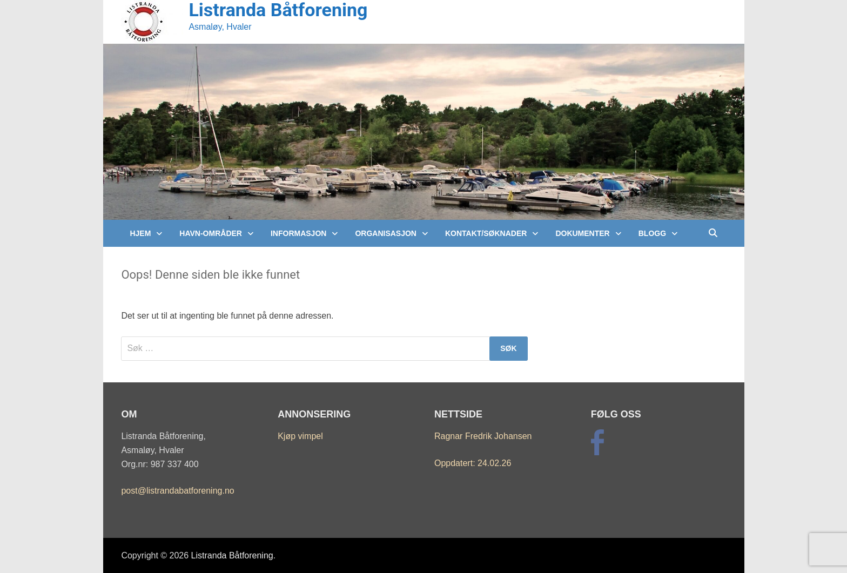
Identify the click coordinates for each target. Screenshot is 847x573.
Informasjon (298, 233)
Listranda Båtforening (232, 555)
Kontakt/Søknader (486, 233)
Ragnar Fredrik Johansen (483, 436)
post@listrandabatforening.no (177, 490)
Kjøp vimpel (300, 436)
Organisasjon (385, 233)
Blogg (652, 233)
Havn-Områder (210, 233)
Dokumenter (582, 233)
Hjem (140, 233)
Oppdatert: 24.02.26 (472, 463)
